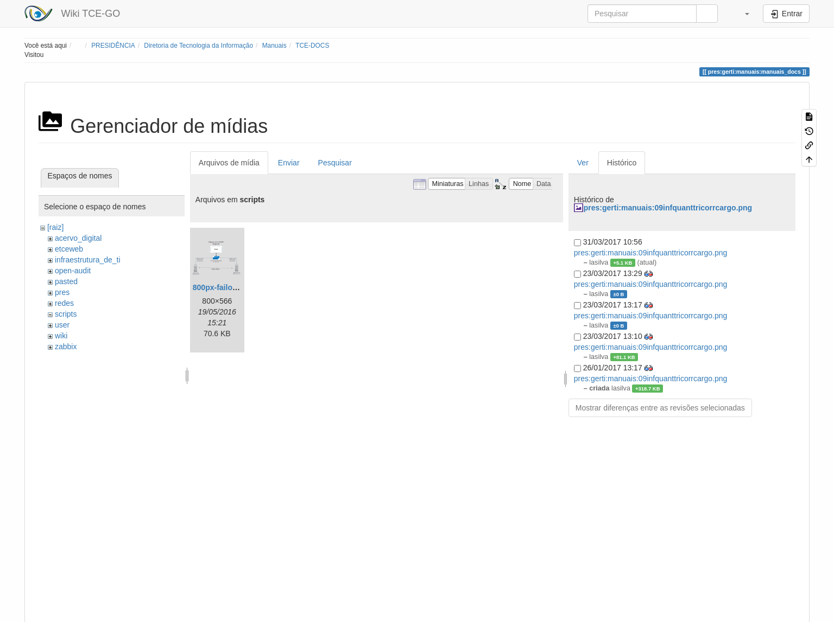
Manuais (274, 45)
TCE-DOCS (312, 45)
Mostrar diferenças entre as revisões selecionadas (660, 407)
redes (64, 303)
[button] (741, 13)
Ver (583, 162)
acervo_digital (78, 238)
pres (62, 292)
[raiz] (55, 227)
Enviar (289, 162)
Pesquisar (335, 162)
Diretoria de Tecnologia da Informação (198, 45)
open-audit (73, 270)
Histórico (621, 162)
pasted (66, 281)
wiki (61, 335)
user (62, 324)
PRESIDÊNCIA (113, 45)
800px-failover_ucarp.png (239, 287)
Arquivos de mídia (229, 162)
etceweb (69, 249)
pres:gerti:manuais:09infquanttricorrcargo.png (668, 207)
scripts (66, 314)
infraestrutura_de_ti (88, 259)
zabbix (66, 346)
